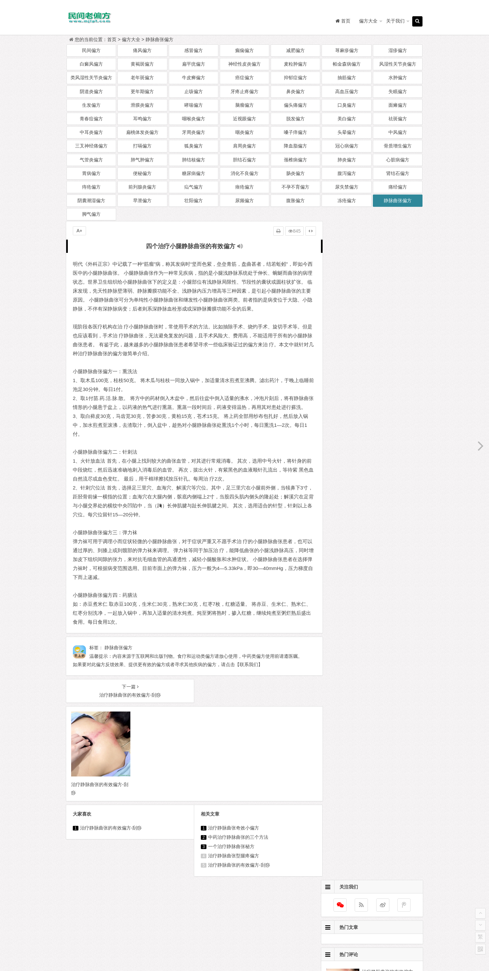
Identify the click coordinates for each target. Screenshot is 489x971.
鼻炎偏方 (295, 91)
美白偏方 (346, 118)
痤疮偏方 (244, 187)
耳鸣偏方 (142, 118)
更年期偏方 (142, 91)
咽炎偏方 (244, 132)
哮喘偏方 (193, 105)
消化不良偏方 (244, 173)
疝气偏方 (193, 187)
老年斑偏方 (142, 77)
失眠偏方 (397, 91)
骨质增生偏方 (398, 145)
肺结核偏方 (193, 159)
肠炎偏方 (295, 173)
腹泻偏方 (346, 173)
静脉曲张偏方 (159, 39)
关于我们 (392, 21)
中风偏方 (397, 132)
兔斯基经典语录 (281, 918)
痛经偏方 (397, 187)
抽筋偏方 (346, 77)
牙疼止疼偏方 (244, 91)
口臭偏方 (346, 105)
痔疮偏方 (91, 187)
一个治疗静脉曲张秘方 (228, 853)
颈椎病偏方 (295, 159)
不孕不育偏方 (295, 187)
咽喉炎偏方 (193, 118)
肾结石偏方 (397, 173)
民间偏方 (91, 50)
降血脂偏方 (295, 145)
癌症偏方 (244, 77)
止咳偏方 (193, 91)
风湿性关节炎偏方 (397, 64)
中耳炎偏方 (91, 132)
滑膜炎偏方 (142, 105)
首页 (111, 39)
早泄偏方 (142, 200)
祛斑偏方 (397, 118)
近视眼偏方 (244, 118)
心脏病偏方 (397, 159)
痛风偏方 (142, 50)
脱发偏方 (295, 118)
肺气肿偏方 (142, 159)
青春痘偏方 (91, 118)
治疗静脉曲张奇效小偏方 (230, 835)
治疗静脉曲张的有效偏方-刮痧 (111, 835)
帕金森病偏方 (347, 64)
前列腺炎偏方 (142, 187)
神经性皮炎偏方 (244, 64)
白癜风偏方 (91, 64)
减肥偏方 (295, 50)
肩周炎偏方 (244, 145)
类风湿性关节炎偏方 (91, 77)
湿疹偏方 (397, 50)
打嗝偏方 (142, 145)
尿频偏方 (244, 200)
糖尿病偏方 (193, 173)
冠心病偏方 (346, 145)
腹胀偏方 (295, 200)
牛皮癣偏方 (193, 77)
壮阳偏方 (193, 200)
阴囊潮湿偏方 (91, 200)
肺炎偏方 (346, 159)
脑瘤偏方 (244, 105)
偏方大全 (365, 21)
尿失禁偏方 (346, 187)
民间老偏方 (259, 949)
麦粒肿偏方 (295, 64)
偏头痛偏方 (295, 105)
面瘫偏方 (397, 105)
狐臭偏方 (193, 145)
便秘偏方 (142, 173)
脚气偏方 (91, 214)
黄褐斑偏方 (142, 64)
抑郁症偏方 (295, 77)
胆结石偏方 (244, 159)
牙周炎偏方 (193, 132)
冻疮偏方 (346, 200)
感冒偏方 (193, 50)
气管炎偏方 (91, 159)
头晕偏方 (346, 132)
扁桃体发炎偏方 (142, 132)
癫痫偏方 (244, 50)
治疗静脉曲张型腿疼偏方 (230, 863)
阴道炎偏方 (91, 91)
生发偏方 (91, 105)
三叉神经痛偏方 (91, 145)
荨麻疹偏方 (346, 50)
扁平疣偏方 (193, 64)
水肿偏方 (397, 77)
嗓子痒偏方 (295, 132)
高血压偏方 (346, 91)
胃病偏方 (91, 173)
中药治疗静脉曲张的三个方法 (235, 844)
